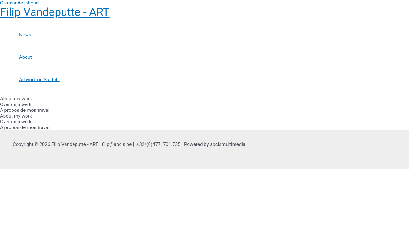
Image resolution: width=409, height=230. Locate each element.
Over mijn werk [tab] (16, 104)
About (25, 57)
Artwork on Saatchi (39, 79)
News (25, 35)
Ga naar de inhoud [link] (19, 3)
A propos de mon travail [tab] (25, 110)
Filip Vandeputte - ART (55, 12)
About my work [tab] (16, 99)
